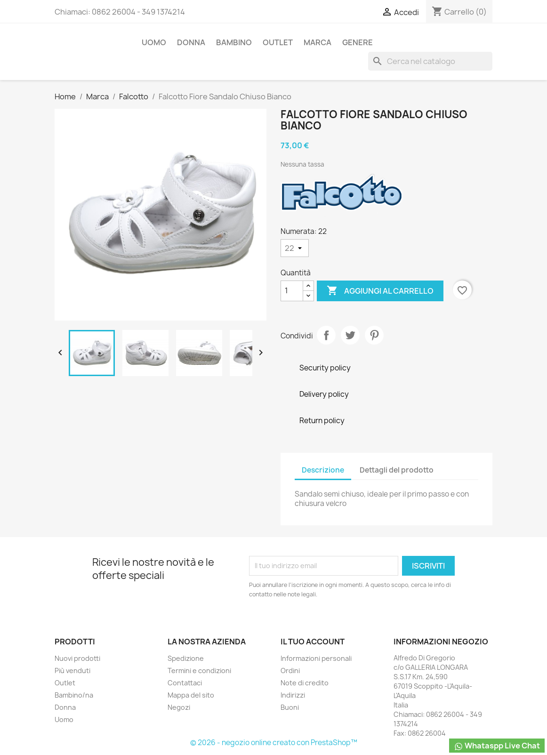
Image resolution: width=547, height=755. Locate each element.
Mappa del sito (191, 695)
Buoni (290, 707)
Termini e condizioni (199, 670)
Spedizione (186, 658)
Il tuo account (313, 641)
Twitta (350, 335)
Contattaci (185, 682)
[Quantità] (292, 291)
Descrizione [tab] (323, 470)
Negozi (179, 707)
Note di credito (305, 682)
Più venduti (72, 670)
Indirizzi (293, 695)
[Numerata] (295, 248)
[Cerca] (430, 61)
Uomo (154, 42)
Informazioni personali (316, 658)
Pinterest (374, 335)
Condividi (326, 335)
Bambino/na (74, 695)
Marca (317, 42)
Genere (357, 42)
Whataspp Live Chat (497, 745)
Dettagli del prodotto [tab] (397, 470)
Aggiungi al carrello (380, 291)
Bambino (234, 42)
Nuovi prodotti (77, 658)
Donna (191, 42)
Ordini (290, 670)
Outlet (278, 42)
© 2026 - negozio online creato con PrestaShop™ (273, 742)
